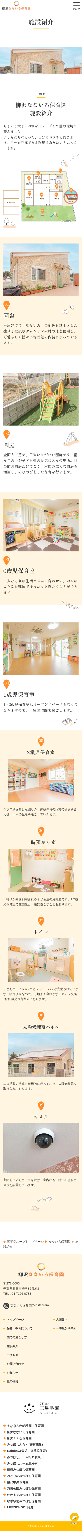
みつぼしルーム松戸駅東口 (25, 1457)
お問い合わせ (15, 1363)
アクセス (12, 1355)
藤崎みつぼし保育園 (21, 1469)
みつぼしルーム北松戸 (22, 1463)
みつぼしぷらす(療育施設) (25, 1444)
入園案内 (61, 1319)
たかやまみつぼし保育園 (24, 1495)
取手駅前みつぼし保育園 (24, 1501)
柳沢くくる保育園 (19, 1438)
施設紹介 (12, 1346)
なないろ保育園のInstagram (26, 1305)
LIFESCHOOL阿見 (20, 1507)
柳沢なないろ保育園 (21, 1432)
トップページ (15, 1319)
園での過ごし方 (17, 1337)
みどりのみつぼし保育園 (24, 1476)
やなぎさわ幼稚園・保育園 (25, 1426)
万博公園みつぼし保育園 (24, 1488)
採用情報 (12, 1381)
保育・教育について (19, 1328)
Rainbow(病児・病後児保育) (27, 1451)
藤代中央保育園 (17, 1482)
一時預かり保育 (66, 1328)
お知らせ (12, 1372)
